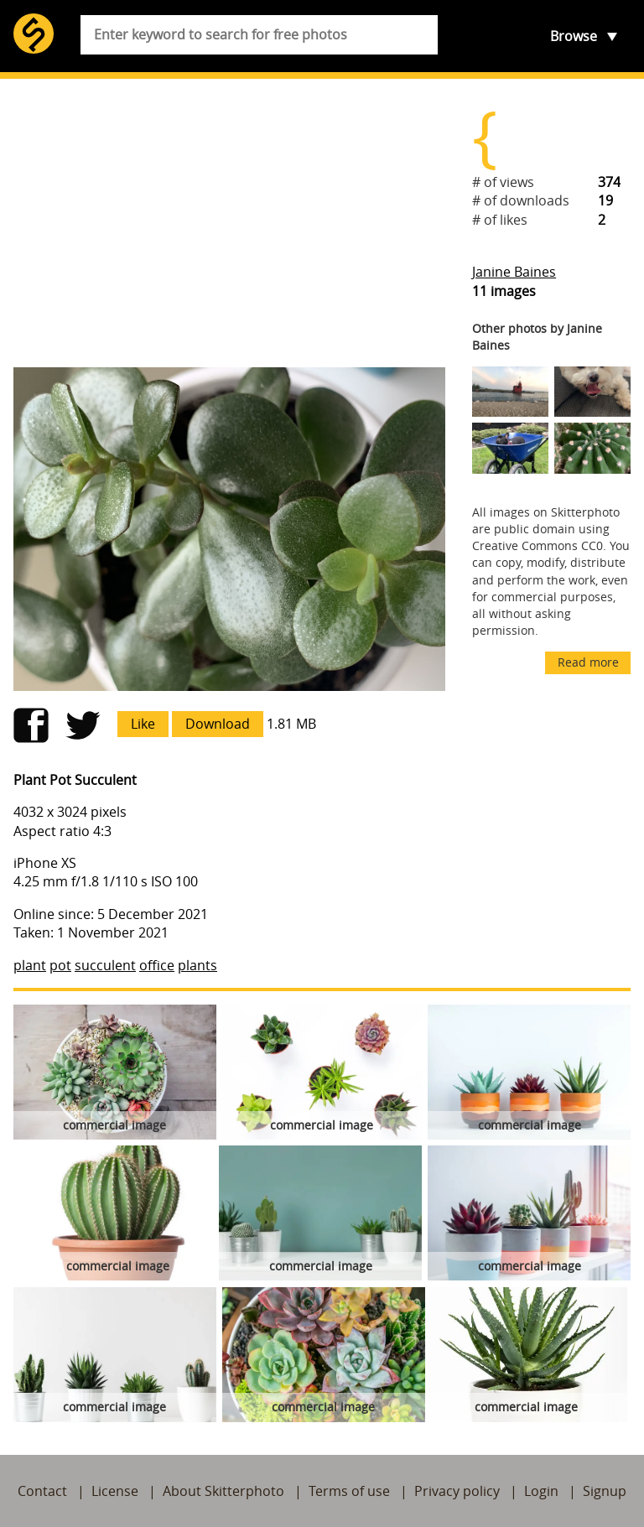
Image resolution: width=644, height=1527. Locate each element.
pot (60, 965)
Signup (604, 1491)
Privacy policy (457, 1491)
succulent (105, 965)
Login (541, 1491)
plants (197, 965)
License (114, 1491)
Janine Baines (514, 271)
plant (29, 965)
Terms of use (349, 1491)
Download (217, 723)
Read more (588, 662)
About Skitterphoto (223, 1491)
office (156, 965)
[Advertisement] (229, 223)
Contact (42, 1491)
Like (143, 723)
